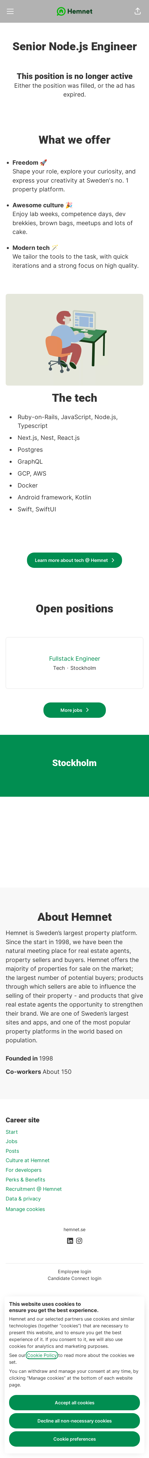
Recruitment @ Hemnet (34, 1189)
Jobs (11, 1141)
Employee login (74, 1271)
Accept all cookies (75, 1402)
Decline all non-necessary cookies (74, 1421)
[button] (138, 11)
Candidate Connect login (74, 1278)
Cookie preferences (74, 1439)
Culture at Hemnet (28, 1160)
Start (12, 1132)
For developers (23, 1170)
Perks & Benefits (25, 1180)
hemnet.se (74, 1229)
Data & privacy (23, 1199)
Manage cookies (25, 1209)
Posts (12, 1151)
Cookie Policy (42, 1355)
